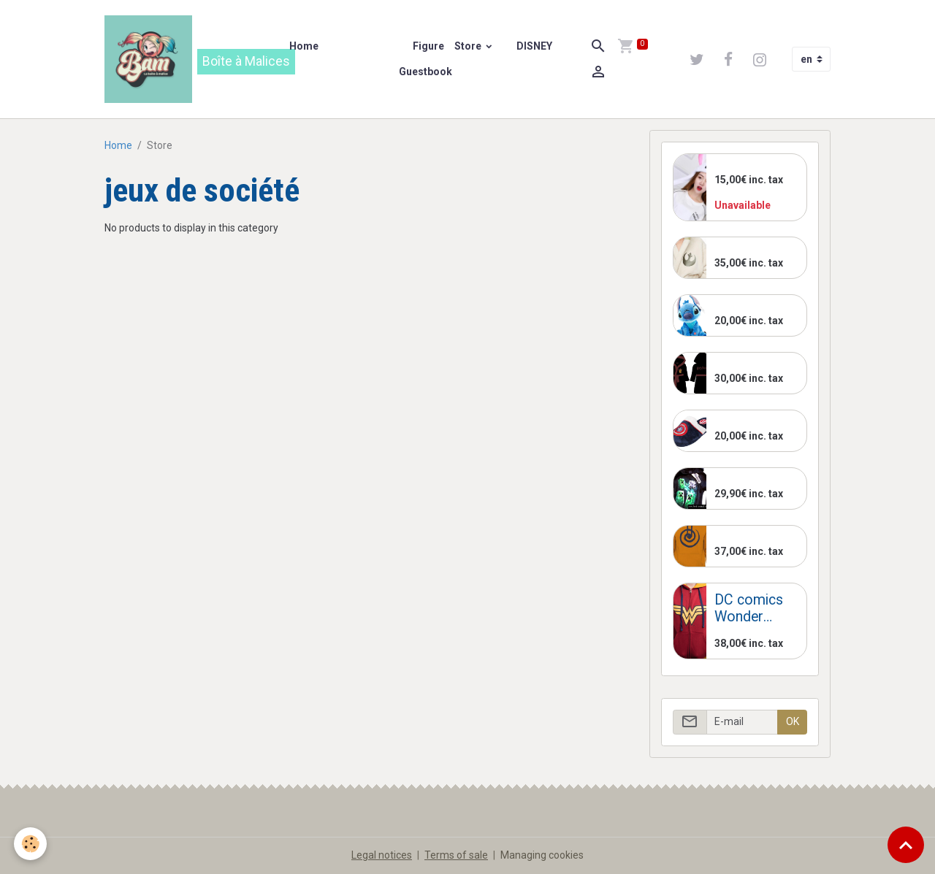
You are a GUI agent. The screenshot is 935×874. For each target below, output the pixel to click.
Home (303, 46)
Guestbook (425, 71)
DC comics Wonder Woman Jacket (748, 608)
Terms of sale (456, 855)
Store (469, 46)
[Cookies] (31, 843)
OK (792, 721)
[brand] (188, 59)
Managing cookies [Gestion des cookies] (542, 855)
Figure (427, 46)
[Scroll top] (906, 845)
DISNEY (533, 46)
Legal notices (381, 855)
